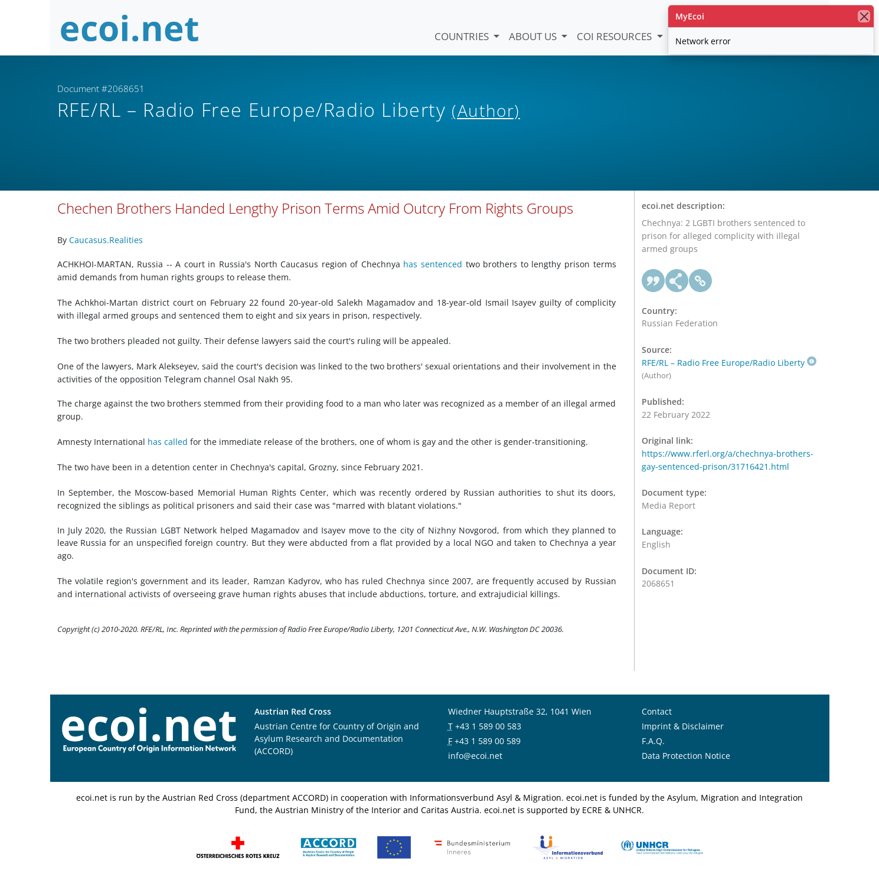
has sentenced (432, 273)
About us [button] (534, 36)
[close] (864, 16)
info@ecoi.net (475, 765)
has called (168, 451)
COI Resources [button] (615, 36)
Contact (657, 720)
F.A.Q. (653, 750)
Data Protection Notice (686, 765)
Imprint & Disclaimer (683, 735)
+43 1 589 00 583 (488, 735)
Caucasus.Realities (106, 249)
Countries (462, 36)
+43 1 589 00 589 (488, 750)
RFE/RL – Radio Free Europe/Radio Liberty (729, 372)
